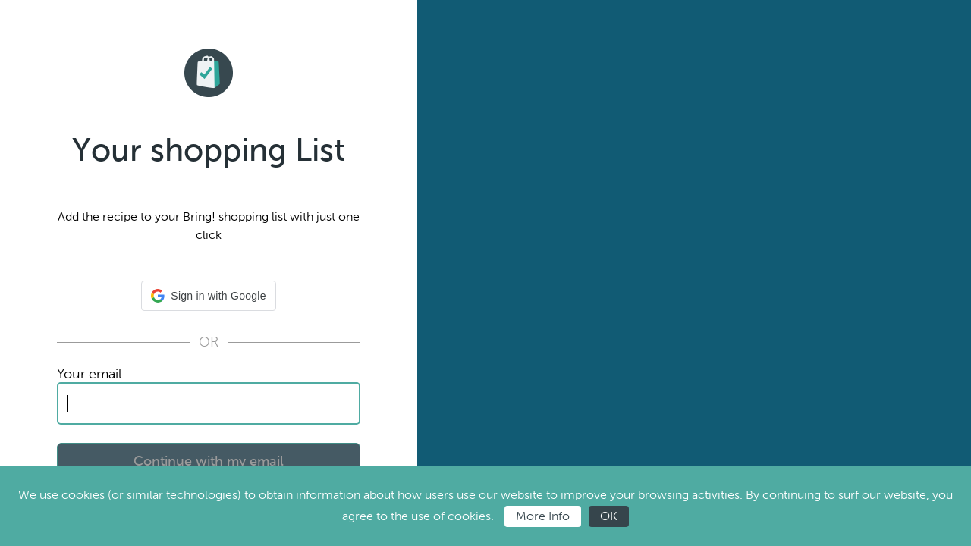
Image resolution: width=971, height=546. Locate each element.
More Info (543, 516)
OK (608, 516)
